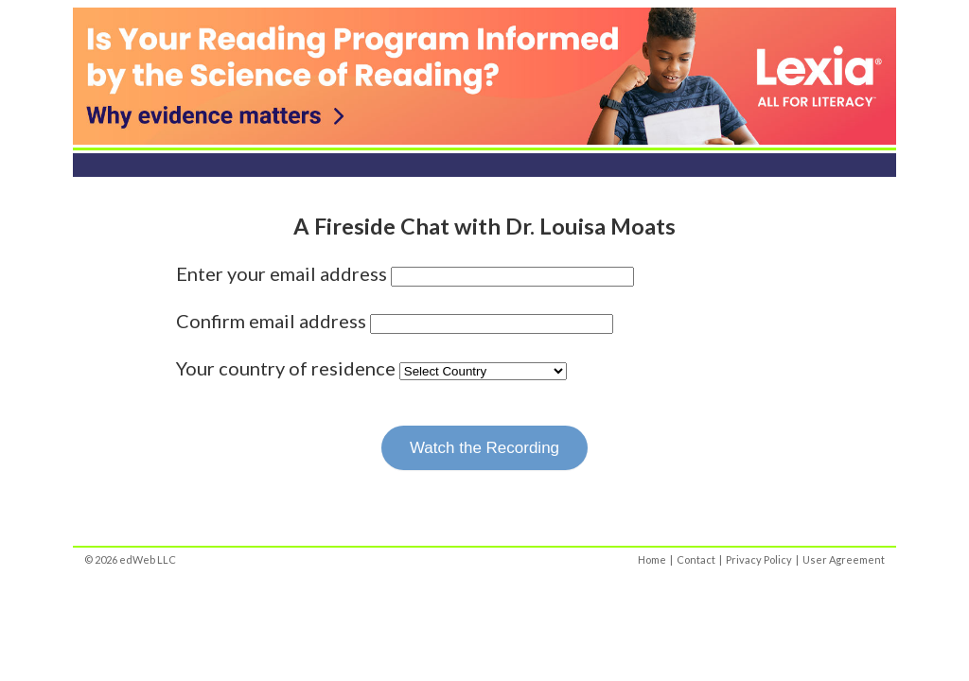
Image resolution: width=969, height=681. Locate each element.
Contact (696, 559)
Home (652, 559)
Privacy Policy (759, 559)
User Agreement (843, 559)
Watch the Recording (484, 448)
